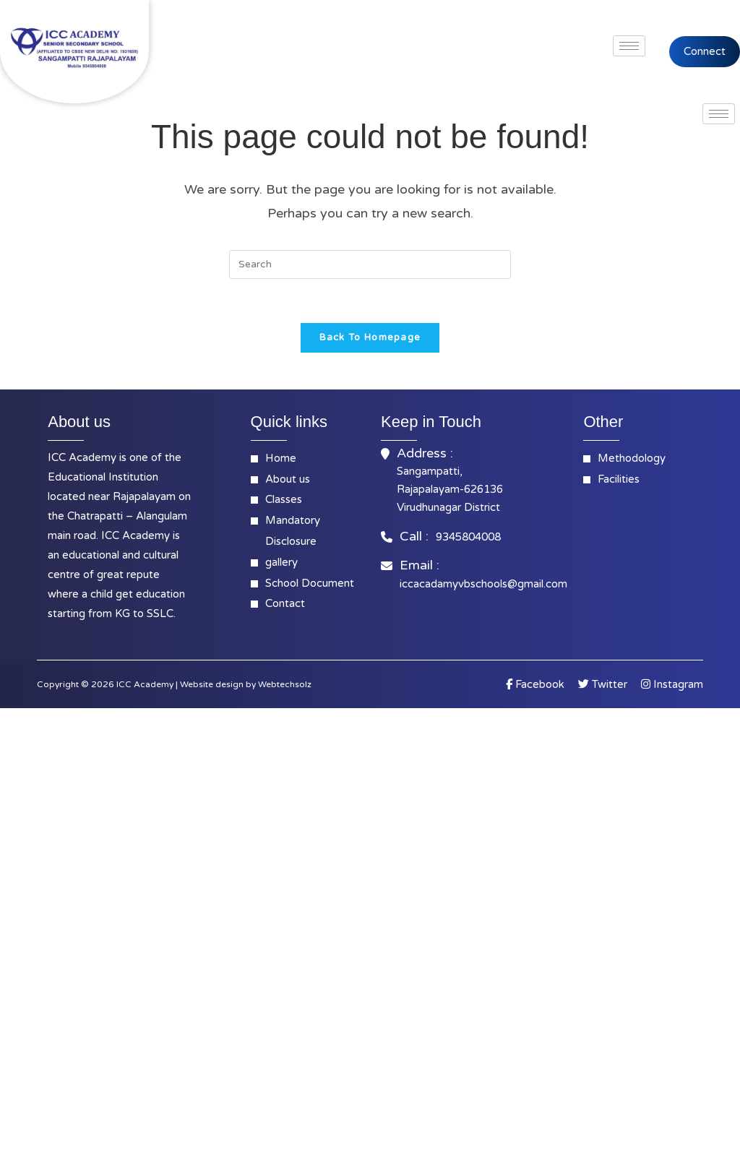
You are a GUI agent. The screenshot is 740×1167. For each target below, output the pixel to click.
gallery (281, 562)
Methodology (632, 458)
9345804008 (468, 536)
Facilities (619, 479)
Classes (283, 499)
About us (287, 479)
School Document (309, 583)
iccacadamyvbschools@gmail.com (483, 583)
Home (280, 458)
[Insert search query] (370, 264)
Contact (285, 603)
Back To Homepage (370, 337)
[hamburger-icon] (629, 45)
